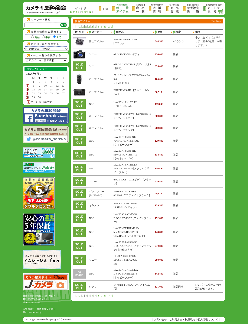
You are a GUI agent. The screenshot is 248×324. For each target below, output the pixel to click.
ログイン (75, 11)
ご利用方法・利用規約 (182, 319)
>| (112, 26)
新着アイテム (122, 9)
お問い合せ (160, 319)
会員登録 (86, 11)
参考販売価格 (193, 9)
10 (105, 26)
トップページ (105, 9)
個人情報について (208, 319)
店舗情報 (157, 9)
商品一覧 (140, 9)
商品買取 (174, 9)
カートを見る (213, 9)
